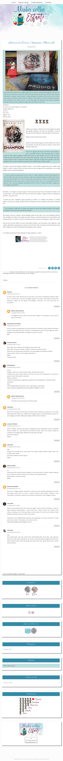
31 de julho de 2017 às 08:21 (13, 505)
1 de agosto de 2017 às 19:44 (18, 313)
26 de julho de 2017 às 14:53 (13, 325)
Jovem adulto (30, 272)
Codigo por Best (45, 759)
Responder (56, 306)
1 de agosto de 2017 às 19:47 (18, 398)
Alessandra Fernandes (14, 323)
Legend (37, 272)
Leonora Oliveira (12, 424)
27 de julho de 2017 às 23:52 (13, 447)
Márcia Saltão (11, 465)
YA (28, 273)
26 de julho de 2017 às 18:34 (13, 409)
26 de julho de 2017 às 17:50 (13, 344)
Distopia (12, 272)
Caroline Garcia (12, 342)
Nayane (9, 292)
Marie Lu (5, 111)
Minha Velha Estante (17, 311)
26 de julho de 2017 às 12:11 (13, 294)
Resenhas (19, 273)
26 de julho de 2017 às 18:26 (13, 367)
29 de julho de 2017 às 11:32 (13, 488)
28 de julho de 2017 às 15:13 (13, 467)
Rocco (9, 117)
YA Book (32, 273)
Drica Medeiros (20, 272)
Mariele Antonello (12, 486)
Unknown (10, 407)
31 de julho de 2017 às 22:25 (13, 532)
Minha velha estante (9, 666)
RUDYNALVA (11, 365)
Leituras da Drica (45, 272)
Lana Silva (10, 503)
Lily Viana (10, 530)
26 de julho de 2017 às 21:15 (13, 426)
